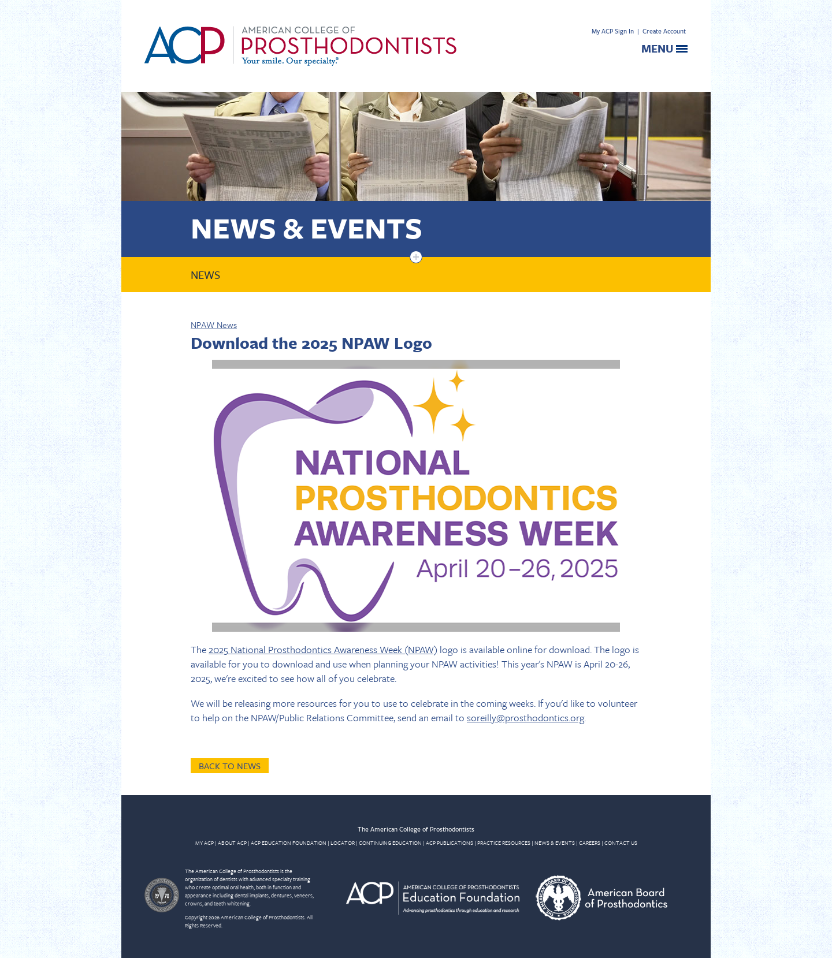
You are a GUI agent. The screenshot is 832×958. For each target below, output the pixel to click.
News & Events (306, 227)
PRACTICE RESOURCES (503, 842)
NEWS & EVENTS (554, 842)
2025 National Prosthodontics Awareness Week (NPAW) (323, 649)
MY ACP (204, 842)
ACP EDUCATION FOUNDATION (288, 842)
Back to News (230, 765)
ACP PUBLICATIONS (449, 842)
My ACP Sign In (613, 31)
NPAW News (214, 324)
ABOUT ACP (232, 842)
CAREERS (589, 842)
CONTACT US (620, 842)
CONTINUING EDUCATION (390, 842)
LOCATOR (342, 842)
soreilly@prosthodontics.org (525, 717)
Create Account (664, 31)
